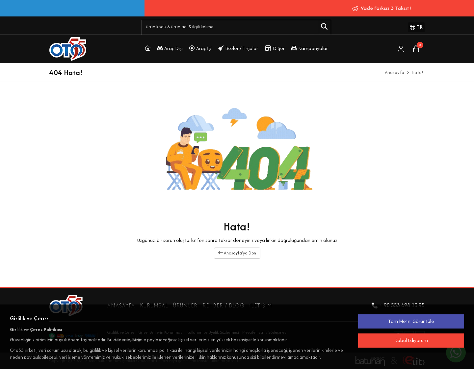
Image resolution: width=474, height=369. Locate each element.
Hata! (417, 72)
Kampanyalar (309, 48)
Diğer (275, 48)
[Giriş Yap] (401, 49)
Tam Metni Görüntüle (411, 321)
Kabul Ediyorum (411, 340)
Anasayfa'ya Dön (237, 253)
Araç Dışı (170, 48)
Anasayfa (394, 72)
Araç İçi (200, 48)
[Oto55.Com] (148, 49)
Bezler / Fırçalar (238, 48)
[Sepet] (416, 49)
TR (416, 26)
